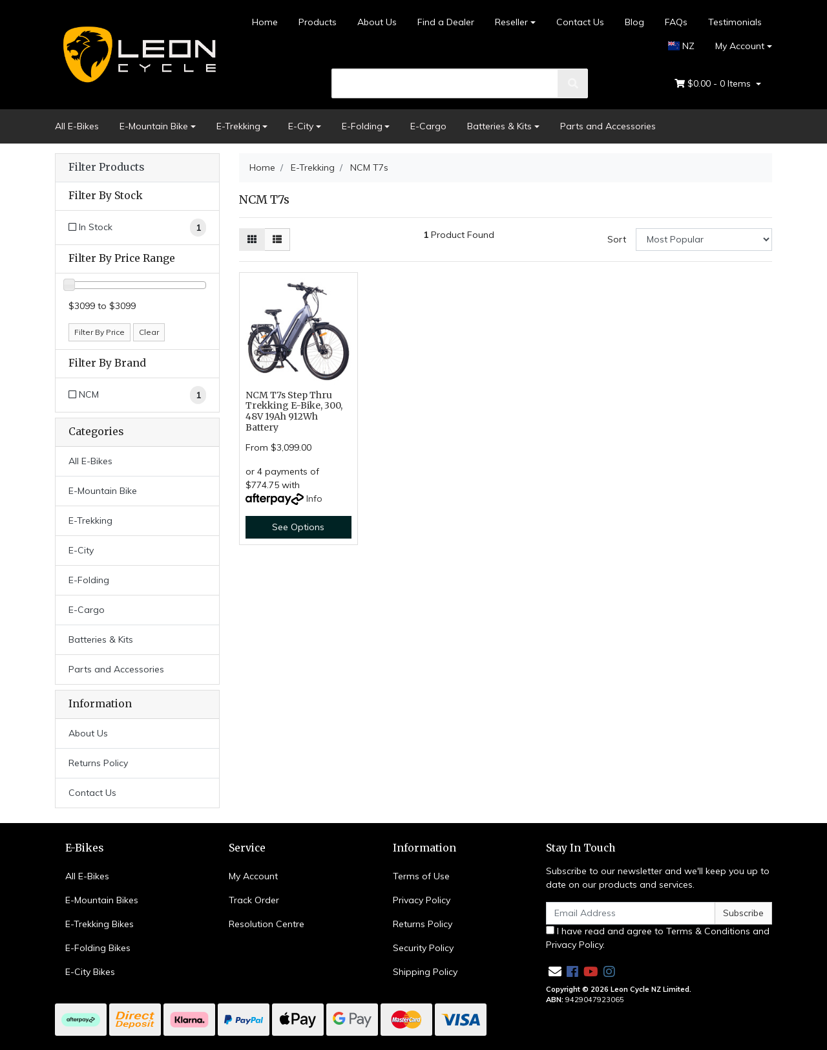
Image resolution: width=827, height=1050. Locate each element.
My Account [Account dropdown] (739, 46)
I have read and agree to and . (657, 937)
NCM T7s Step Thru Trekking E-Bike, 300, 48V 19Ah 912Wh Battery (294, 411)
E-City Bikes (90, 972)
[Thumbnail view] (252, 239)
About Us (377, 22)
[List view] (277, 239)
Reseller (511, 22)
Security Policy (423, 948)
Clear (149, 332)
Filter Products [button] (106, 167)
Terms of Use (421, 876)
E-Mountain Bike (154, 126)
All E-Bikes (77, 126)
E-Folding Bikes (98, 948)
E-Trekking (238, 126)
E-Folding (362, 126)
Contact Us (580, 22)
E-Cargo (428, 126)
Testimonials (735, 22)
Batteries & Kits (499, 126)
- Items (714, 84)
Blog (634, 22)
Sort (616, 239)
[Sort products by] (704, 239)
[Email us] (555, 971)
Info (314, 498)
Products (317, 22)
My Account (253, 876)
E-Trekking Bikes (99, 924)
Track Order (254, 900)
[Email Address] (630, 913)
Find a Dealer (445, 22)
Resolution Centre (266, 924)
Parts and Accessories (608, 126)
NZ (681, 46)
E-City (300, 126)
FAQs (676, 22)
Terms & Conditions (708, 931)
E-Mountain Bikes (101, 900)
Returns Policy (98, 763)
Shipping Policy (425, 972)
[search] (445, 83)
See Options (298, 527)
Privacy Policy (421, 900)
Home (265, 22)
